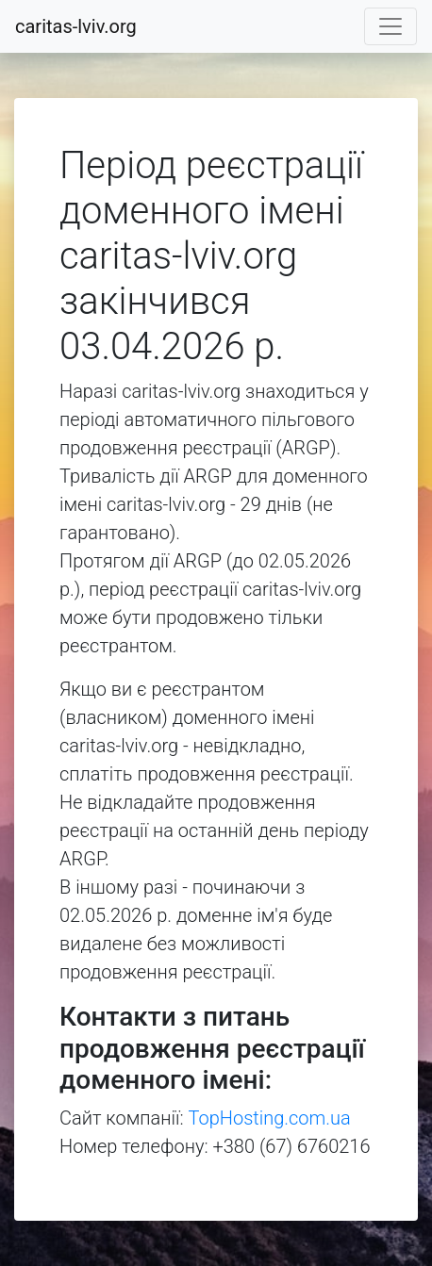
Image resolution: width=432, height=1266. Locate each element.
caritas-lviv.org (76, 26)
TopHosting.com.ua (270, 1118)
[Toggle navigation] (390, 26)
